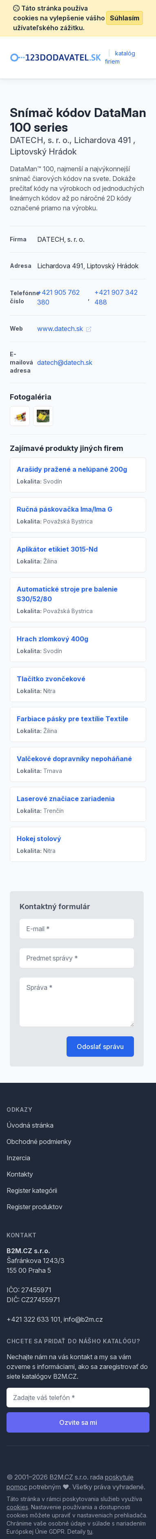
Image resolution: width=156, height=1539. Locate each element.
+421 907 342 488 (116, 297)
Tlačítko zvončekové (51, 679)
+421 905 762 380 (58, 297)
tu (89, 1531)
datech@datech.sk (64, 362)
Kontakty (20, 1174)
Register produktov (34, 1207)
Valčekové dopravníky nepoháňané (74, 759)
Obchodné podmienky (39, 1141)
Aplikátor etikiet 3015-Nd (57, 549)
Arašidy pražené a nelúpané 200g (72, 469)
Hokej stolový (39, 839)
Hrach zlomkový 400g (52, 639)
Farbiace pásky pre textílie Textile (72, 719)
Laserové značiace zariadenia (66, 799)
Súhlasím (124, 18)
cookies (17, 1507)
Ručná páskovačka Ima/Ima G (64, 509)
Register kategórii (32, 1190)
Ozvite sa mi (78, 1422)
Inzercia (18, 1158)
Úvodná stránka (30, 1125)
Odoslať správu (100, 1046)
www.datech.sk (64, 329)
